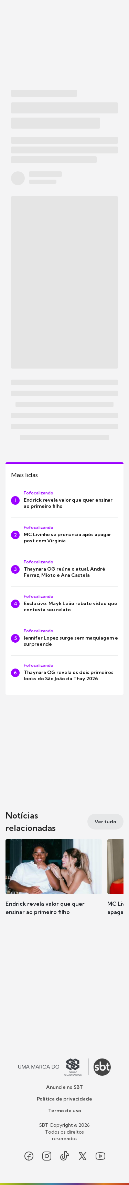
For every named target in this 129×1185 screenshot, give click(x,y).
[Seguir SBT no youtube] (100, 1156)
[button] (54, 884)
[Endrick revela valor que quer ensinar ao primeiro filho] (64, 500)
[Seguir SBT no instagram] (46, 1156)
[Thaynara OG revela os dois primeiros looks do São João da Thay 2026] (64, 672)
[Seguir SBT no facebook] (28, 1156)
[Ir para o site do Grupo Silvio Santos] (53, 1067)
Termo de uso (64, 1110)
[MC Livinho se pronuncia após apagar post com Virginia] (64, 535)
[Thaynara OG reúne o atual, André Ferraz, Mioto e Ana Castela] (64, 569)
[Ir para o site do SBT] (102, 1067)
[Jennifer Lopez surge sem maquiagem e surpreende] (64, 638)
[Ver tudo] (105, 822)
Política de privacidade (64, 1099)
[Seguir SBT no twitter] (82, 1156)
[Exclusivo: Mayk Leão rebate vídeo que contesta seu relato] (64, 603)
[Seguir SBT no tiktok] (64, 1156)
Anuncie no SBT (64, 1087)
